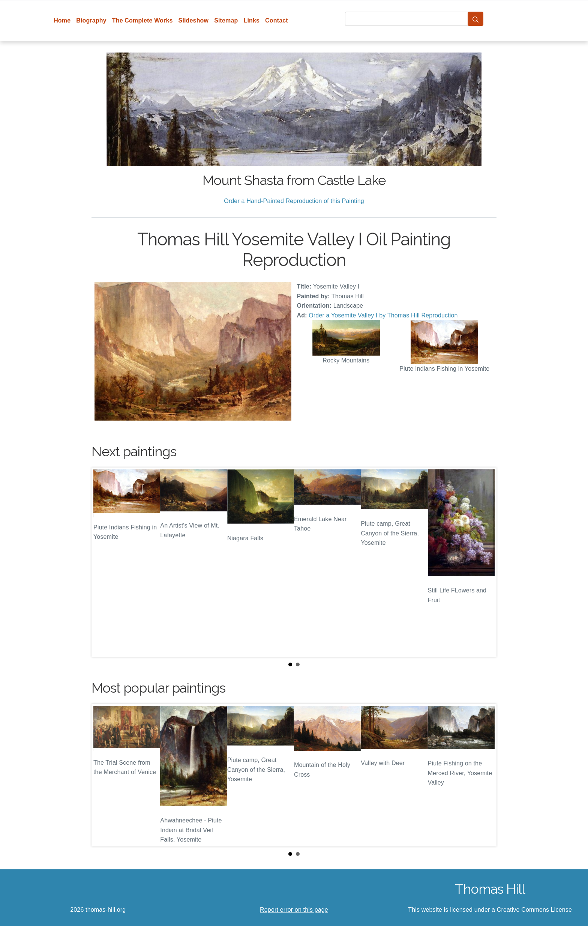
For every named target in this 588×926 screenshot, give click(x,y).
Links (252, 20)
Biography (91, 20)
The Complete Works (142, 20)
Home (62, 20)
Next (485, 562)
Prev (103, 562)
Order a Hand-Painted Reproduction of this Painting (294, 201)
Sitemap (226, 20)
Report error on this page (294, 909)
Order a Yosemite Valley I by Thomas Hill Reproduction (383, 315)
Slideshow (193, 20)
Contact (276, 20)
